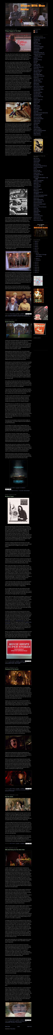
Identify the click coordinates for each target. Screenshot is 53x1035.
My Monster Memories (38, 202)
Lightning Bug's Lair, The (38, 78)
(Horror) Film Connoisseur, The (39, 37)
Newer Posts (7, 1026)
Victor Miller (19, 1022)
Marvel (25, 315)
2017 (36, 248)
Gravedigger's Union (9, 663)
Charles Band (11, 662)
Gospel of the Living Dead (38, 180)
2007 (36, 272)
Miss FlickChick (36, 84)
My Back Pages (9, 496)
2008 (36, 270)
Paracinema (36, 98)
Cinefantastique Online (38, 48)
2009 (36, 268)
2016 (36, 249)
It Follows (21, 490)
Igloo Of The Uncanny (38, 189)
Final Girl (35, 62)
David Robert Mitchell (13, 490)
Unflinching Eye (36, 123)
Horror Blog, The (37, 73)
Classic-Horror (36, 162)
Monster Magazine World (38, 199)
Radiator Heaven (37, 105)
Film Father (36, 61)
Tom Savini (13, 1022)
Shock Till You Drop (19, 620)
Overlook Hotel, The (37, 95)
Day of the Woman (37, 164)
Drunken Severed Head (38, 167)
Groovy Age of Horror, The (38, 67)
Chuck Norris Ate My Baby (38, 46)
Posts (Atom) (12, 1028)
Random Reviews (37, 106)
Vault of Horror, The (37, 218)
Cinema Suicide (37, 161)
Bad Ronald (36, 42)
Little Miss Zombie (37, 80)
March (37, 258)
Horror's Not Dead (37, 186)
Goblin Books (36, 176)
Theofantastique (37, 214)
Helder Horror (36, 183)
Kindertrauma (36, 77)
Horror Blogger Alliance (38, 74)
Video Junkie (36, 126)
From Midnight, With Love (38, 174)
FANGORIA (36, 58)
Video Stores (17, 663)
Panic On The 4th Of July (38, 96)
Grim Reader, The (37, 65)
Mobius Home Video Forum (39, 86)
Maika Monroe (27, 490)
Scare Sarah (36, 111)
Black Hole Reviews (37, 43)
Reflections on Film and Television (40, 206)
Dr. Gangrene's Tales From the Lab (40, 165)
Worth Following (9, 321)
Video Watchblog (37, 127)
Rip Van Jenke (9, 796)
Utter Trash (36, 124)
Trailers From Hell (37, 121)
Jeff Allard (36, 30)
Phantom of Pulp (37, 101)
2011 (36, 265)
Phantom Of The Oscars (12, 669)
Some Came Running (38, 117)
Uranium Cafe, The (37, 217)
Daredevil (15, 315)
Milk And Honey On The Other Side (15, 849)
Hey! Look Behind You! (38, 70)
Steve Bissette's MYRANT (38, 118)
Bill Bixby (10, 315)
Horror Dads (7, 620)
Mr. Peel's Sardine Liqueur (38, 89)
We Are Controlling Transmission (40, 130)
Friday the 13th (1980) (19, 1021)
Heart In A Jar (36, 68)
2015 (36, 251)
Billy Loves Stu (36, 158)
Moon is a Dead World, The (39, 201)
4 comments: (22, 788)
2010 (36, 267)
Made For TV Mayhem (38, 81)
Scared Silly (36, 208)
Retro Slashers (36, 108)
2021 (36, 241)
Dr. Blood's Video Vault (38, 56)
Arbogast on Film (37, 40)
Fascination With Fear (38, 59)
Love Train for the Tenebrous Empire (40, 195)
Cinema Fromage (37, 159)
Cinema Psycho (37, 49)
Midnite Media (36, 83)
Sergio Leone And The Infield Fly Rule (41, 112)
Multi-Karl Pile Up (37, 90)
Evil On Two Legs (37, 170)
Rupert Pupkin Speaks (38, 109)
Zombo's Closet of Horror (38, 220)
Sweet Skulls (36, 212)
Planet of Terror (36, 102)
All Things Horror (37, 39)
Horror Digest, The (37, 184)
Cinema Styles (36, 51)
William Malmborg (37, 133)
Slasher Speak (36, 209)
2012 (36, 263)
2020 (36, 243)
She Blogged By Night (38, 114)
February (38, 260)
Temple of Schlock (37, 120)
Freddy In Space (37, 64)
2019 (36, 244)
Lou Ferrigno (21, 315)
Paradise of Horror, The (38, 99)
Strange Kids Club (37, 211)
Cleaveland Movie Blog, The (39, 52)
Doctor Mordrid (18, 662)
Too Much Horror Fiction (38, 215)
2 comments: (22, 313)
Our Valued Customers (38, 92)
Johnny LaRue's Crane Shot (39, 76)
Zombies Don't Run (37, 134)
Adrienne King (11, 1021)
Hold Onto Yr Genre (37, 71)
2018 (36, 246)
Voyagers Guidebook (37, 129)
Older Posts (29, 1026)
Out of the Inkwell (37, 93)
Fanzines (24, 662)
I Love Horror (36, 187)
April (37, 253)
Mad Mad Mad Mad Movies (39, 196)
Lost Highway (36, 193)
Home (18, 1026)
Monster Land (36, 198)
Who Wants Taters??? (38, 131)
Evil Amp (35, 168)
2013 (36, 262)
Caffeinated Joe (37, 45)
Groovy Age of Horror (38, 181)
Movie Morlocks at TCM (38, 87)
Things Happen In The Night (13, 31)
